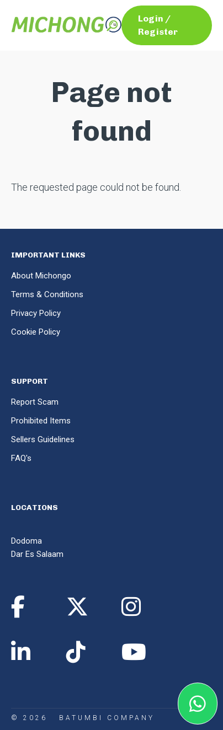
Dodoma (26, 541)
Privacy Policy (36, 313)
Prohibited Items (41, 421)
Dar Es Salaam (37, 554)
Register (158, 31)
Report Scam (35, 402)
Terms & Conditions (47, 294)
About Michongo (41, 276)
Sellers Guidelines (43, 439)
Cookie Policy (35, 332)
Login (150, 18)
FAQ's (21, 458)
